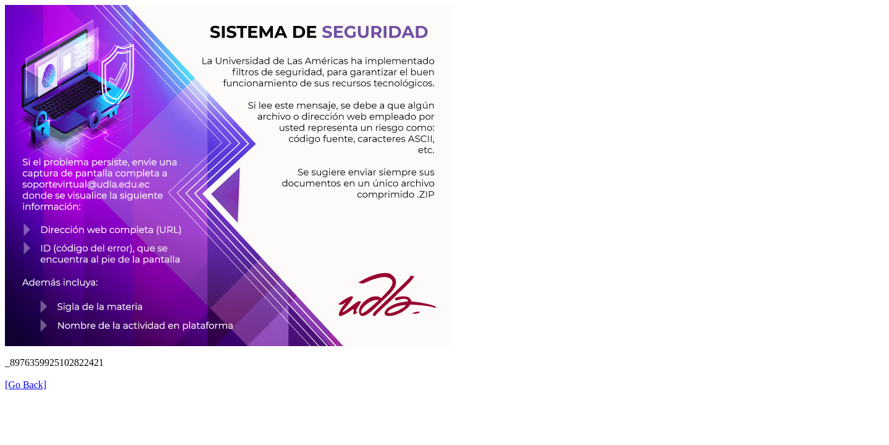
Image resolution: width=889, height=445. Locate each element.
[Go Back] (25, 384)
